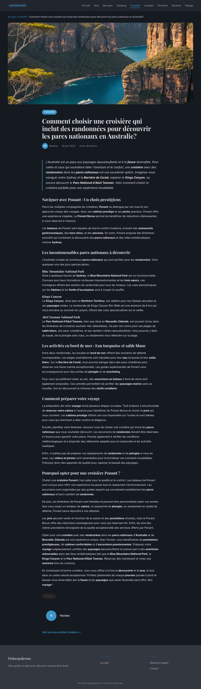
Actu (96, 5)
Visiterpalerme (19, 658)
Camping (121, 5)
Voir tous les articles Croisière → (61, 632)
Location (149, 5)
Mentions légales (159, 662)
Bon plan (108, 5)
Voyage (189, 5)
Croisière (135, 5)
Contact (154, 668)
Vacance (176, 5)
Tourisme (162, 5)
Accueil (86, 5)
